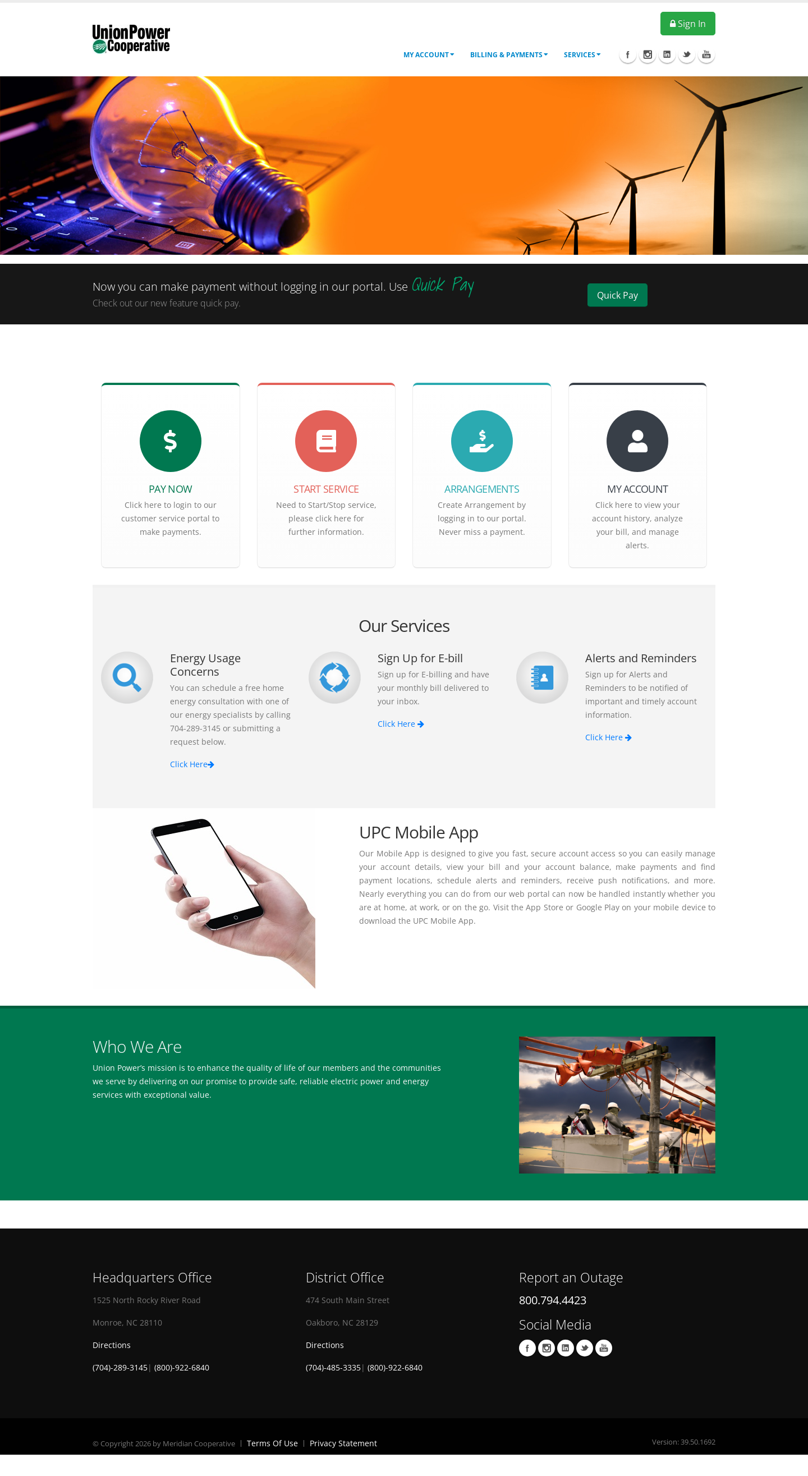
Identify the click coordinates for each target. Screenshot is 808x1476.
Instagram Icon (647, 54)
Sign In (688, 23)
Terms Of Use (272, 1443)
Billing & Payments (509, 54)
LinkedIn (565, 1348)
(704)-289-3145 (120, 1367)
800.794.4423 (552, 1300)
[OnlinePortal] (131, 38)
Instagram (546, 1348)
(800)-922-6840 (181, 1367)
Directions (112, 1345)
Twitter (584, 1348)
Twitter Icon (686, 54)
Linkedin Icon (667, 54)
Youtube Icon (706, 54)
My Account (428, 54)
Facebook (527, 1348)
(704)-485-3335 (333, 1367)
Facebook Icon (627, 54)
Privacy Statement (343, 1443)
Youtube (603, 1348)
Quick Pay (617, 295)
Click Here (192, 764)
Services (582, 54)
